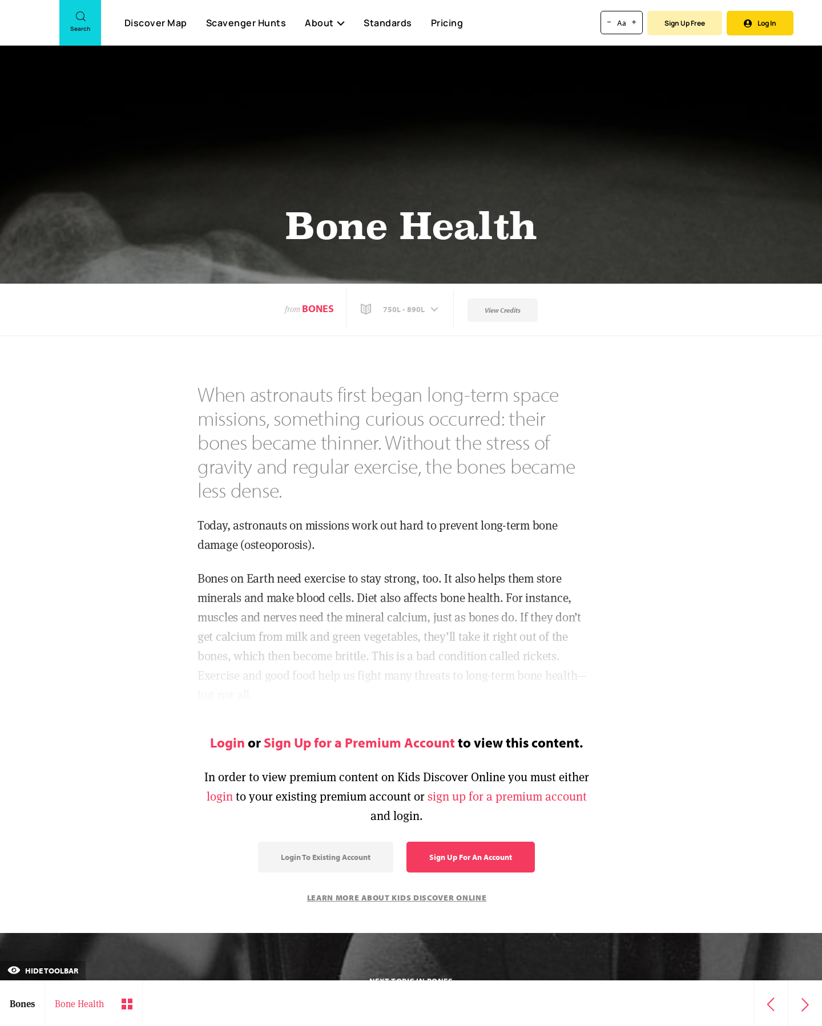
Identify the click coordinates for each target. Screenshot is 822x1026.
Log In (760, 23)
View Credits (503, 310)
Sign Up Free (684, 23)
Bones (318, 308)
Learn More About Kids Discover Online (397, 897)
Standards (388, 23)
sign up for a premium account (507, 796)
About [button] (325, 23)
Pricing (447, 23)
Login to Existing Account (325, 857)
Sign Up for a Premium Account (359, 742)
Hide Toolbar (42, 971)
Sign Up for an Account (470, 857)
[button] (400, 309)
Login (227, 742)
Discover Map (156, 23)
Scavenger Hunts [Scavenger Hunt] (246, 23)
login (220, 796)
